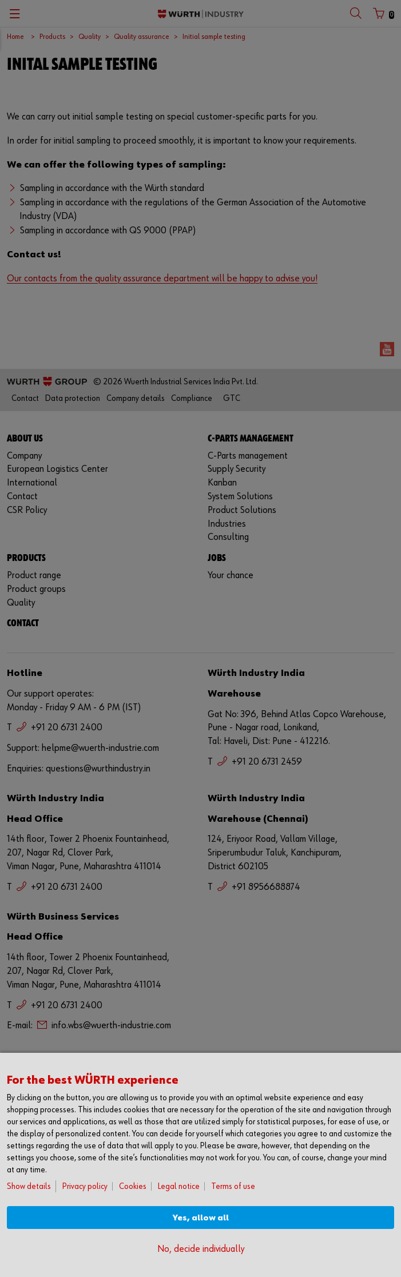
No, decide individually (200, 1249)
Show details (29, 1186)
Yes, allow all (201, 1218)
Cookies (132, 1186)
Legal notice (179, 1186)
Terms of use (233, 1186)
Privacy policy (85, 1186)
